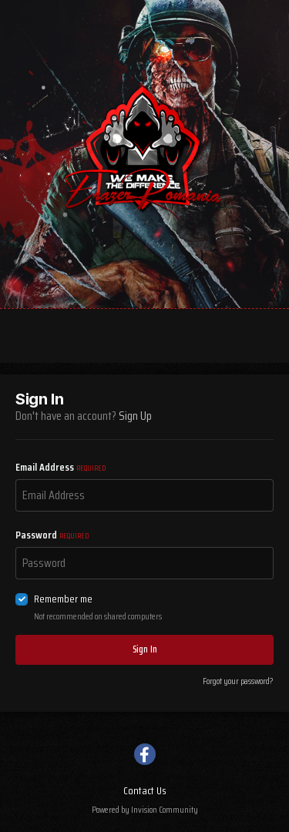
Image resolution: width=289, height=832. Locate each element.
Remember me (63, 599)
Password (52, 534)
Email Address (60, 466)
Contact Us (144, 790)
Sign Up (135, 415)
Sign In (145, 649)
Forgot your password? (238, 680)
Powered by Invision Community (145, 809)
